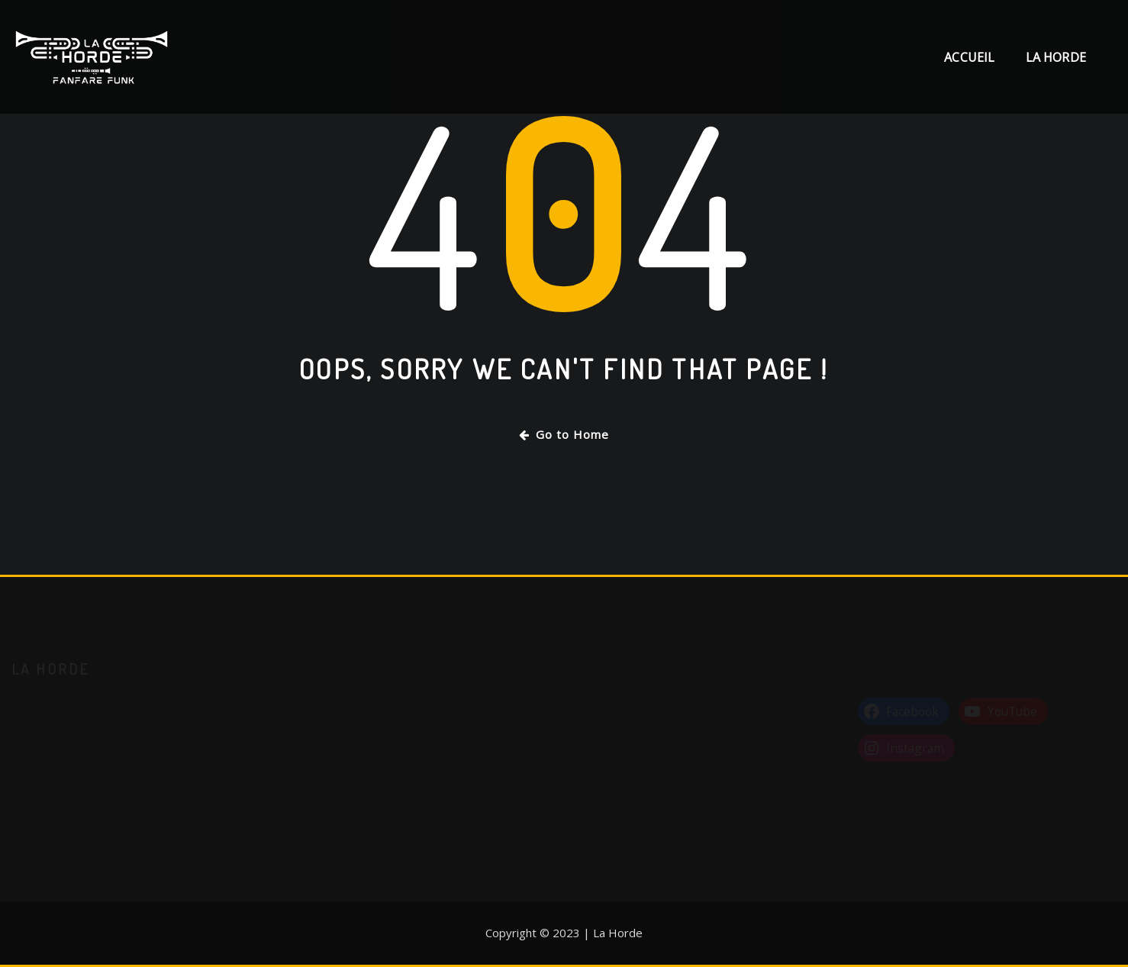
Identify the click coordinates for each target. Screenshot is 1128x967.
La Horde (1056, 57)
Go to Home (564, 434)
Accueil (969, 57)
